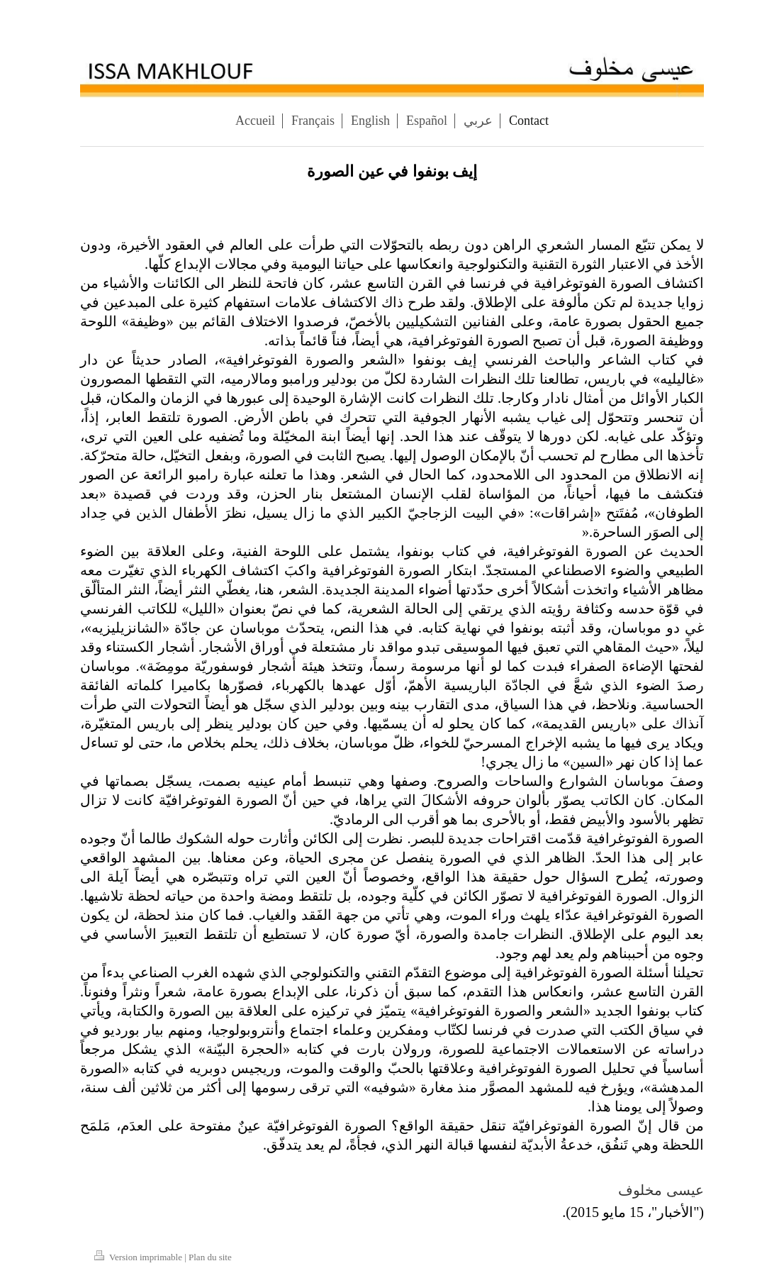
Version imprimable (139, 1257)
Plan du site (210, 1257)
